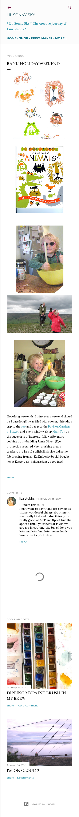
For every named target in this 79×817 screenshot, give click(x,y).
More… (61, 38)
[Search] (69, 7)
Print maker (41, 38)
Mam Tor (58, 431)
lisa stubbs (27, 498)
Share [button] (10, 477)
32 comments (25, 777)
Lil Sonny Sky (21, 15)
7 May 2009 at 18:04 (49, 498)
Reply (23, 541)
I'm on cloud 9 (23, 770)
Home (11, 38)
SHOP (23, 38)
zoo (23, 426)
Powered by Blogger (39, 803)
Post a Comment (27, 705)
